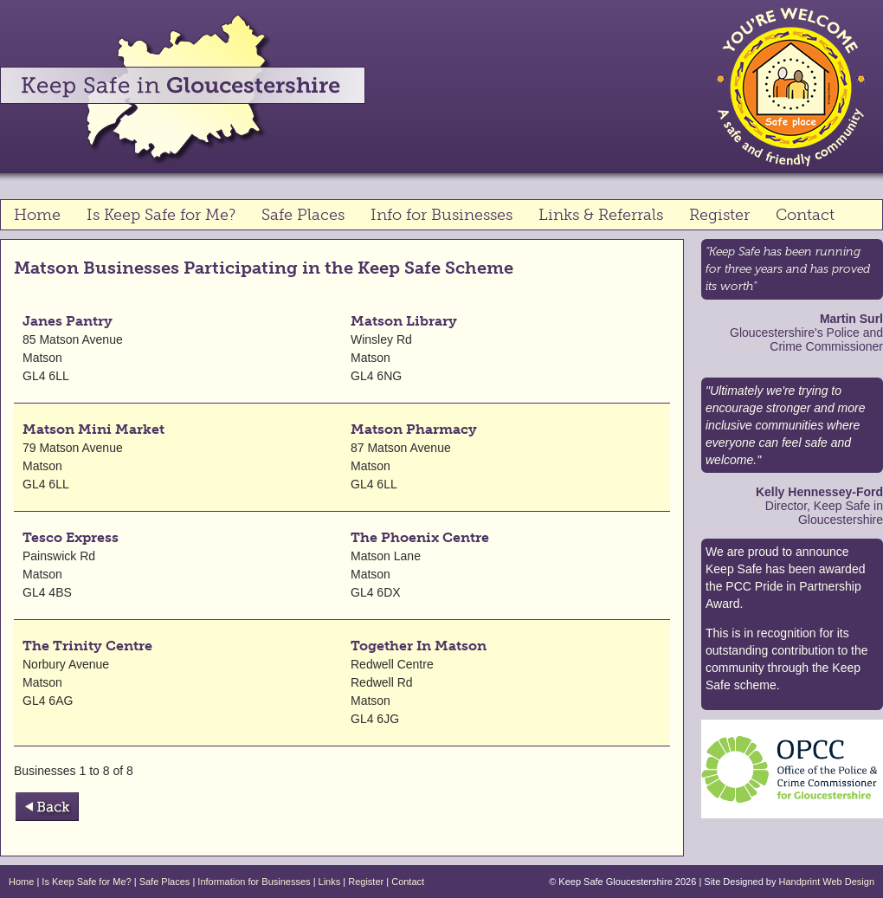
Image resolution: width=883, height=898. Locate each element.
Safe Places (303, 214)
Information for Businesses (253, 881)
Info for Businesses (441, 214)
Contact (805, 214)
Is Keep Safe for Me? (161, 214)
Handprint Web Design (826, 881)
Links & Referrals (600, 214)
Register (719, 214)
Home (37, 214)
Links (330, 881)
